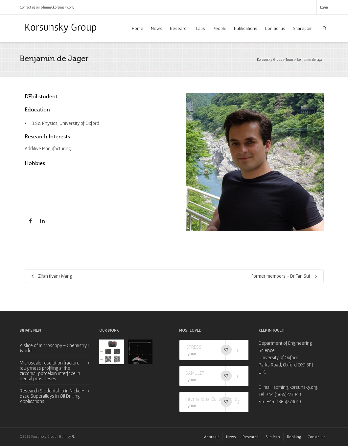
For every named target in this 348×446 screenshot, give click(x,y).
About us (211, 436)
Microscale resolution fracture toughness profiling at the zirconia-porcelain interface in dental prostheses (50, 370)
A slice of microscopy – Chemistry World (53, 347)
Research (179, 28)
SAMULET (194, 373)
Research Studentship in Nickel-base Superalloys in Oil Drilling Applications (52, 396)
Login (324, 7)
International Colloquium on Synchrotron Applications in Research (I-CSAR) (214, 399)
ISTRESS (193, 347)
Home (137, 28)
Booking (294, 436)
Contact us (275, 28)
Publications (245, 28)
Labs (200, 28)
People (219, 28)
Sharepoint (303, 28)
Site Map (273, 436)
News (156, 28)
